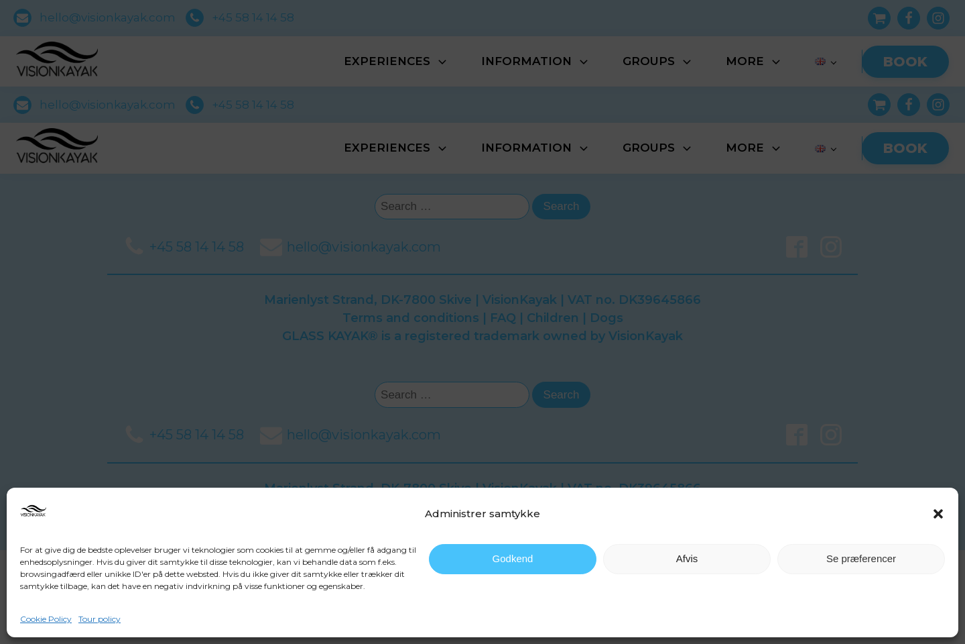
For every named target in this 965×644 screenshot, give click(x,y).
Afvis (687, 558)
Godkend (513, 558)
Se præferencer (861, 558)
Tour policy (99, 619)
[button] (938, 514)
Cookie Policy (46, 619)
